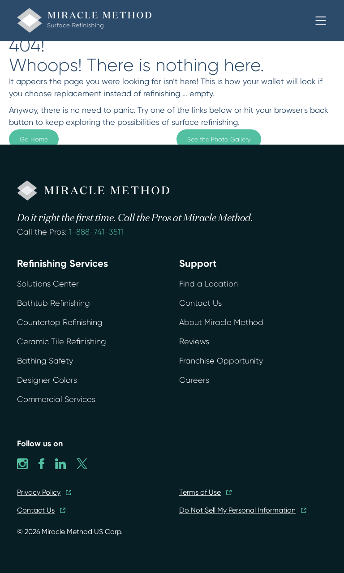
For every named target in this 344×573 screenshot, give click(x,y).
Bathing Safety (45, 360)
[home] (84, 20)
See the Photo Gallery (218, 139)
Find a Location (208, 283)
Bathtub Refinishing (53, 303)
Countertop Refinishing (60, 322)
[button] (320, 20)
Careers (194, 380)
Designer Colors (47, 380)
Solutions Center (48, 283)
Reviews (194, 341)
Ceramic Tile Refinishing (61, 341)
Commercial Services (56, 399)
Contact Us (200, 303)
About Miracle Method (221, 322)
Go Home (34, 139)
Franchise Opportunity (221, 360)
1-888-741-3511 (96, 231)
